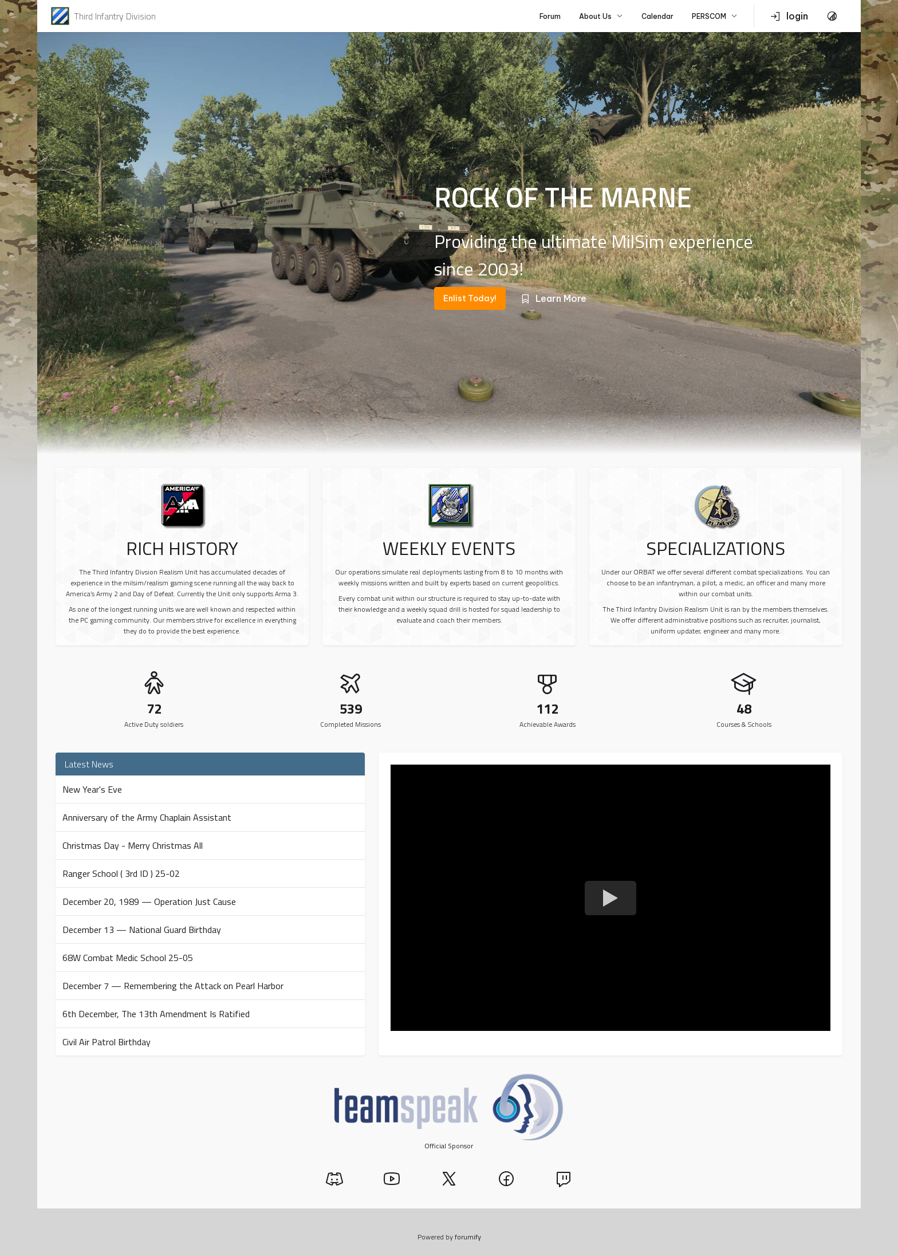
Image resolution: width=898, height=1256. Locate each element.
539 (351, 708)
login (789, 16)
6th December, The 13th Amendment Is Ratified (156, 1014)
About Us (601, 16)
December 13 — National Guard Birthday (141, 929)
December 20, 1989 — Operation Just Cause (149, 901)
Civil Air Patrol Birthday (106, 1042)
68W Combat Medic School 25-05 (127, 957)
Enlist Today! (470, 298)
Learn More (552, 298)
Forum (550, 16)
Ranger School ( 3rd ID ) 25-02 (121, 873)
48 (743, 708)
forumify (468, 1236)
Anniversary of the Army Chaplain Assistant (146, 817)
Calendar (657, 16)
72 (154, 708)
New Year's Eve (92, 789)
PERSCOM (715, 16)
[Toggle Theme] (832, 16)
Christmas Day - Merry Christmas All (132, 845)
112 (547, 708)
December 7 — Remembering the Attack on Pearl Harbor (172, 986)
